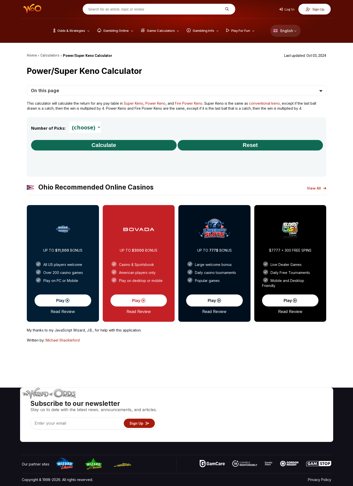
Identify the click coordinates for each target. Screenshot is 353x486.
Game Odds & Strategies (251, 401)
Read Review (63, 311)
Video (317, 401)
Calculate (103, 145)
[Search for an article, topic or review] (155, 9)
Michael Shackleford (63, 340)
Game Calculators (245, 409)
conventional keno (264, 103)
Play (62, 300)
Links (289, 416)
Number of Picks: (48, 128)
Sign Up (315, 9)
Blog (315, 409)
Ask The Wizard (244, 438)
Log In (286, 9)
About (289, 401)
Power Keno (155, 103)
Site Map (319, 416)
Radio (289, 430)
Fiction (317, 423)
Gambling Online (244, 430)
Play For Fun (241, 423)
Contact (291, 409)
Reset (250, 145)
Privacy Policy (319, 479)
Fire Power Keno (188, 103)
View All (316, 188)
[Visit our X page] (37, 436)
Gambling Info (242, 416)
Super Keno (133, 103)
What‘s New (294, 423)
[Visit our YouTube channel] (26, 436)
